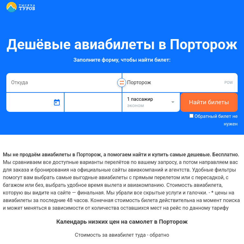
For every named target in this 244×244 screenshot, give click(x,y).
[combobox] (64, 82)
